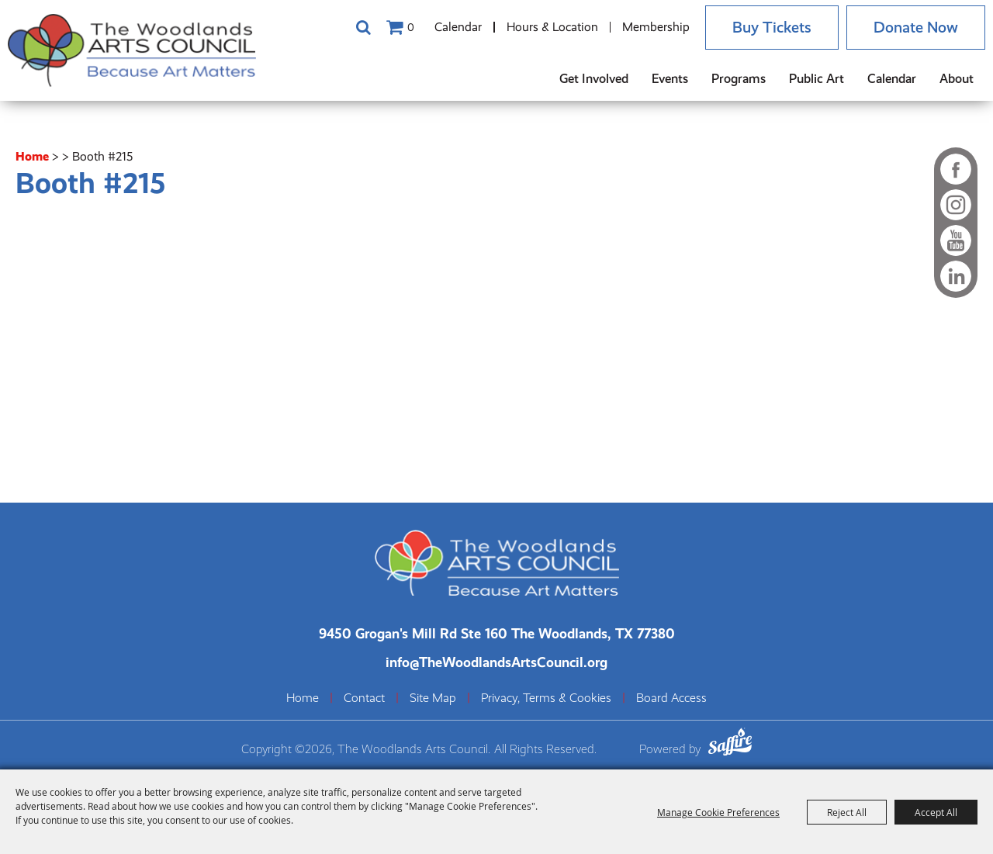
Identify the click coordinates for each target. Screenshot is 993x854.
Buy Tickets (771, 27)
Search (363, 27)
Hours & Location (552, 26)
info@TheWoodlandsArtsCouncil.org (496, 662)
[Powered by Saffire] (730, 744)
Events (670, 78)
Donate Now (916, 27)
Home (32, 156)
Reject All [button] (847, 812)
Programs (738, 78)
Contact (364, 698)
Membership (656, 26)
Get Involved (593, 78)
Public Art (816, 78)
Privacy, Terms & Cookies (546, 698)
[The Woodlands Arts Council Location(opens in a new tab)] (497, 633)
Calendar (458, 26)
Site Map (433, 698)
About (956, 78)
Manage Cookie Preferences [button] (718, 812)
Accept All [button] (936, 812)
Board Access (671, 698)
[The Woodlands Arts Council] (132, 50)
